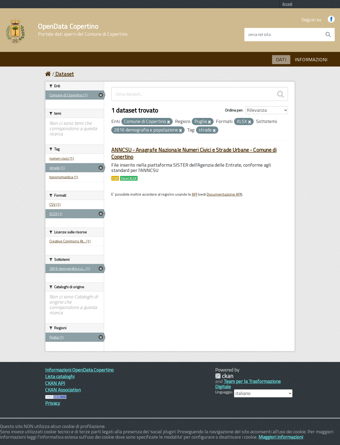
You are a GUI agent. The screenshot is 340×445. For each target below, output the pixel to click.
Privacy (52, 403)
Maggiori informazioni (280, 436)
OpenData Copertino (83, 30)
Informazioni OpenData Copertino (79, 369)
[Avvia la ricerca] (328, 34)
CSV (115, 178)
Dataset (64, 74)
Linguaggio (223, 392)
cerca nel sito (259, 34)
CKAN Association (63, 389)
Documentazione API (224, 194)
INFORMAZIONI (311, 59)
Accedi (287, 4)
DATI (281, 59)
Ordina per (233, 110)
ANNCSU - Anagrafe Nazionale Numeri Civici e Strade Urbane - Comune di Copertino (194, 153)
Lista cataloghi (59, 376)
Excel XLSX (129, 178)
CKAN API (55, 383)
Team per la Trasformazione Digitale (248, 384)
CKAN (224, 376)
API (194, 194)
